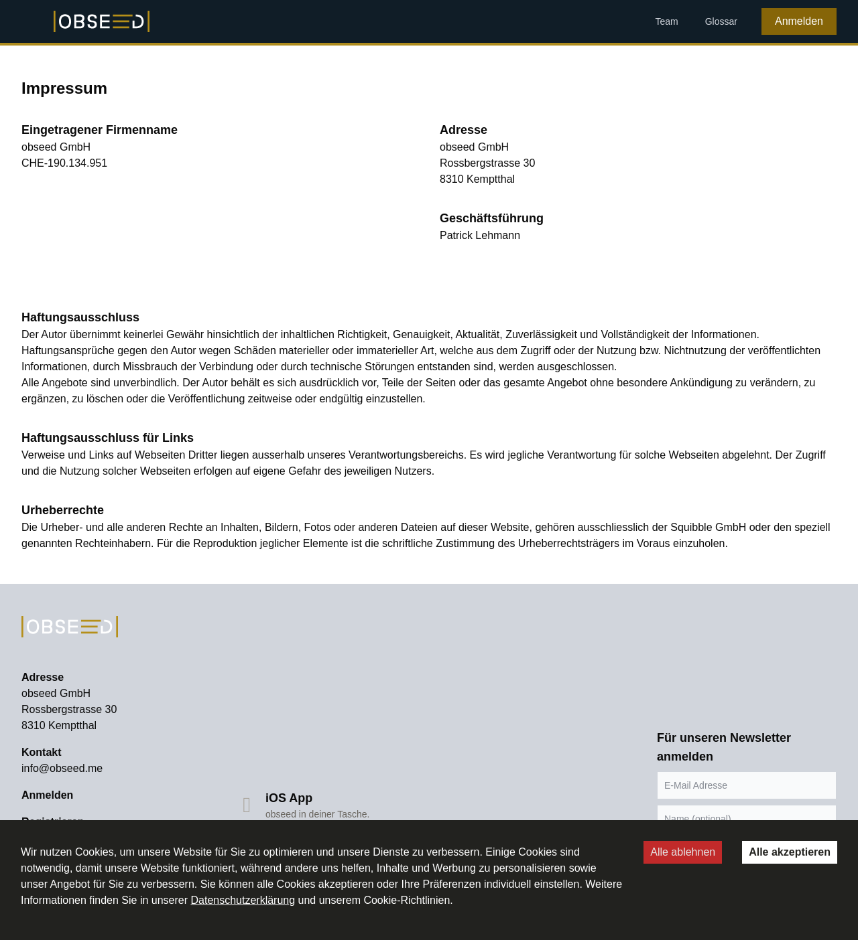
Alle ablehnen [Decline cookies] (682, 852)
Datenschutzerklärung (242, 900)
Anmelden (799, 21)
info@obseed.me (62, 768)
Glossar (721, 21)
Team (666, 21)
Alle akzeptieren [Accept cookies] (790, 852)
